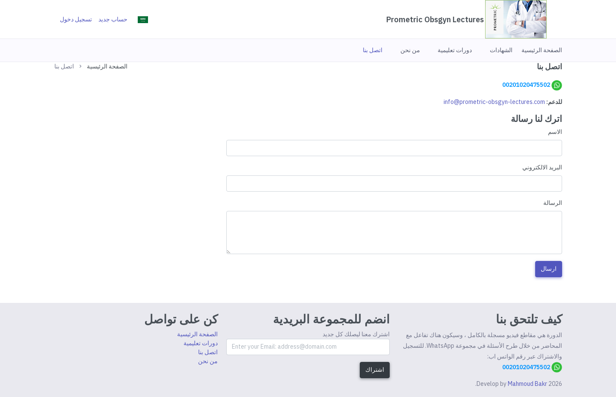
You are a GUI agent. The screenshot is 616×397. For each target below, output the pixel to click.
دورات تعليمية (201, 343)
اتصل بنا (208, 352)
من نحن (208, 361)
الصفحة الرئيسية (107, 66)
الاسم (555, 132)
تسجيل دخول (76, 19)
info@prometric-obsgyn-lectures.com (494, 102)
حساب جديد (112, 19)
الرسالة (552, 203)
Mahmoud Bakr (527, 384)
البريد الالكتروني (542, 167)
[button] (541, 50)
